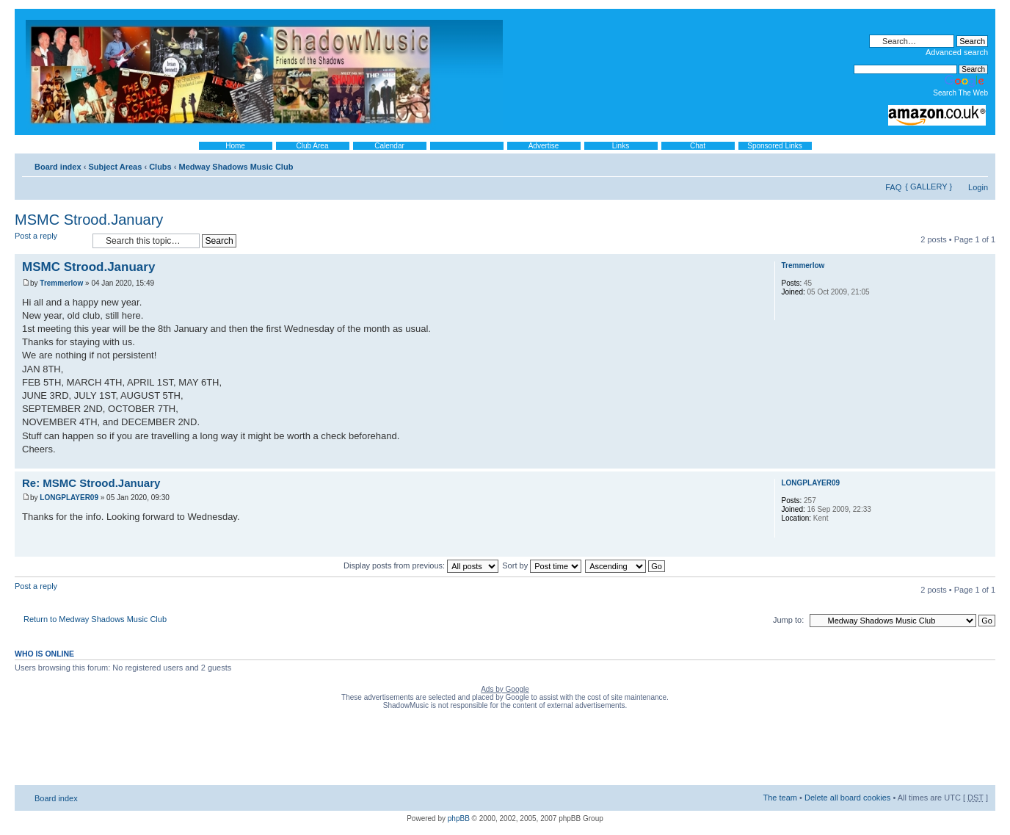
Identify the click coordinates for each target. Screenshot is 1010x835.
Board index (57, 166)
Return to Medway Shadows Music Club (95, 619)
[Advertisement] (505, 750)
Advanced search (957, 52)
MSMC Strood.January (89, 220)
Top (984, 461)
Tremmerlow (61, 283)
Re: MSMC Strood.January (91, 483)
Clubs (160, 166)
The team (780, 797)
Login (978, 187)
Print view (955, 163)
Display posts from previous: (421, 565)
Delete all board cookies (847, 797)
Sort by (541, 565)
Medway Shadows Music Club (236, 166)
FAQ (893, 187)
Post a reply (50, 240)
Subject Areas (115, 166)
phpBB (459, 818)
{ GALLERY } (928, 186)
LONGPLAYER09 (69, 498)
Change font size (977, 163)
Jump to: (788, 619)
